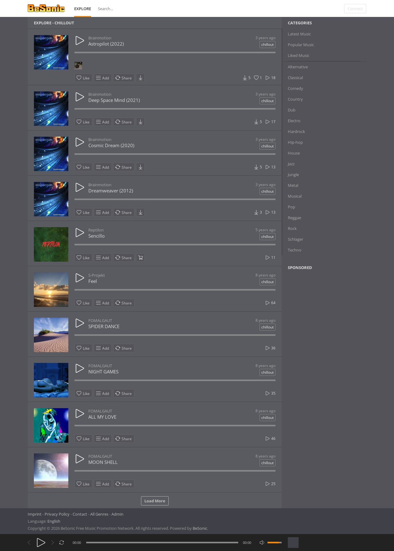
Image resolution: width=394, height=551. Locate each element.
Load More (154, 501)
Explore (82, 8)
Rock (292, 228)
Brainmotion (99, 38)
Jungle (293, 174)
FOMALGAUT (100, 320)
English (53, 521)
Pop (291, 207)
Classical (295, 77)
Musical (295, 196)
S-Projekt (96, 275)
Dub (292, 110)
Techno (294, 250)
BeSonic (200, 528)
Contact (80, 514)
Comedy (295, 88)
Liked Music (298, 55)
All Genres (99, 514)
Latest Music (299, 34)
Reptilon (96, 230)
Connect (355, 8)
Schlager (295, 239)
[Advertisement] (317, 325)
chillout (267, 44)
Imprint (35, 514)
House (294, 153)
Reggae (294, 217)
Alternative (298, 67)
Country (295, 99)
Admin (117, 514)
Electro (294, 120)
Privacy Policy (57, 514)
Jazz (291, 164)
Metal (293, 185)
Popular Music (301, 44)
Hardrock (296, 131)
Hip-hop (295, 142)
